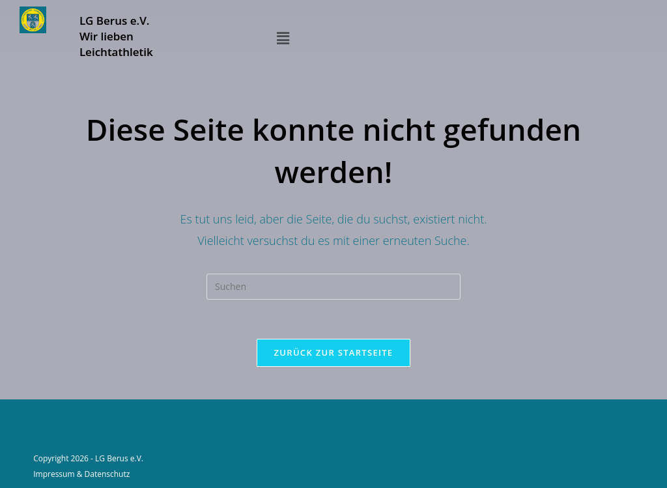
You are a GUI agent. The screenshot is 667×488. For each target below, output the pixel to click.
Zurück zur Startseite (333, 352)
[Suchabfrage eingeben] (333, 287)
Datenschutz (107, 474)
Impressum (53, 474)
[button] (283, 37)
